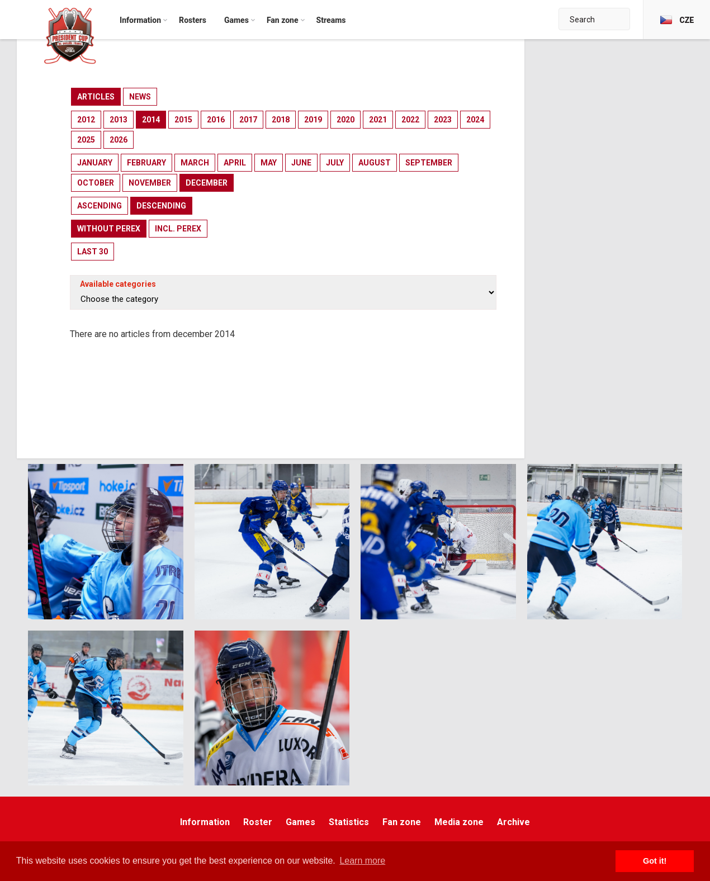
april (235, 162)
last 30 (92, 251)
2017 (248, 119)
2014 (151, 119)
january (94, 162)
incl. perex (178, 228)
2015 (183, 119)
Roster (257, 822)
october (95, 182)
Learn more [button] (362, 860)
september (428, 162)
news (140, 96)
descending (161, 205)
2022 (410, 119)
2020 (345, 119)
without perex (108, 228)
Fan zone (401, 822)
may (269, 162)
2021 (378, 119)
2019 (313, 119)
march (195, 162)
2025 (86, 139)
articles (96, 96)
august (374, 162)
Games (300, 822)
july (335, 162)
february (146, 162)
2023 (443, 119)
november (150, 182)
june (301, 162)
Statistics (349, 822)
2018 (281, 119)
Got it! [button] (654, 860)
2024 (475, 119)
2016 (216, 119)
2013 (118, 119)
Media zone (459, 822)
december (207, 182)
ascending (99, 205)
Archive (513, 822)
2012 (86, 119)
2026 (118, 139)
